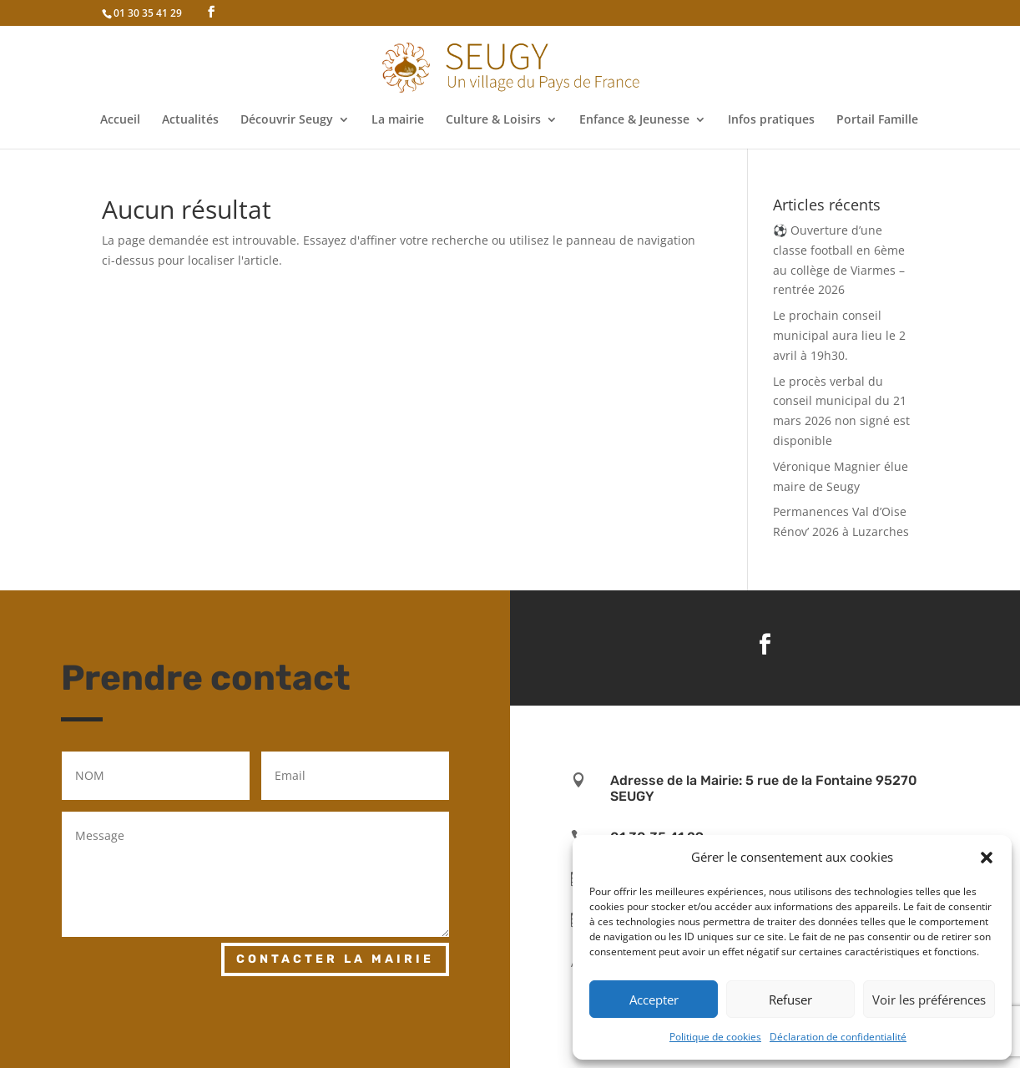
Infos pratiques (771, 120)
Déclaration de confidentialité (838, 1037)
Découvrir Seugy (286, 120)
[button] (986, 857)
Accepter (654, 999)
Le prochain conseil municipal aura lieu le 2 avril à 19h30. (839, 335)
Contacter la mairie (335, 959)
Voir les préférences (929, 999)
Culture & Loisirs (493, 120)
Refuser (790, 999)
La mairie (397, 120)
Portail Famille (877, 120)
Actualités (190, 120)
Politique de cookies (715, 1037)
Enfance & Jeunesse (634, 120)
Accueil (120, 120)
